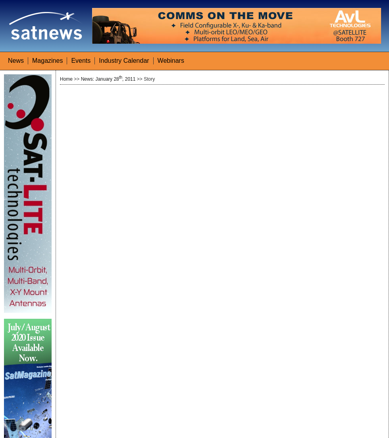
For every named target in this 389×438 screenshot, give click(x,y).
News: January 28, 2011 (108, 79)
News (16, 60)
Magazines (47, 60)
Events (81, 60)
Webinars (171, 60)
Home (66, 79)
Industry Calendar (124, 60)
